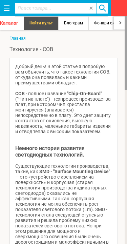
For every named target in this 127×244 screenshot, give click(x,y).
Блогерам (73, 23)
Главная (17, 38)
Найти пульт (41, 23)
